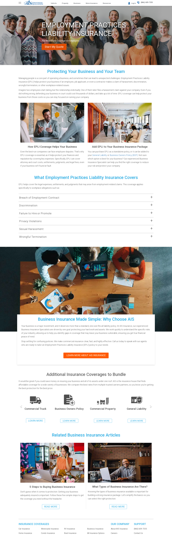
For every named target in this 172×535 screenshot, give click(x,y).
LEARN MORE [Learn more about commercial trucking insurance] (35, 421)
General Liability (99, 155)
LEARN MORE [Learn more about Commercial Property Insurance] (103, 421)
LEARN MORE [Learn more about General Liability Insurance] (136, 421)
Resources (107, 3)
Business (77, 3)
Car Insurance (24, 529)
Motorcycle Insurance (50, 529)
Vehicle (54, 3)
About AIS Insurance (119, 529)
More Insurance (91, 3)
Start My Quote (57, 47)
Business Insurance (95, 529)
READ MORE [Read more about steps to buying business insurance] (51, 506)
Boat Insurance (70, 533)
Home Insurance (25, 533)
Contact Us (138, 533)
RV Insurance (69, 529)
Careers (114, 533)
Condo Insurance (48, 533)
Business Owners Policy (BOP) (124, 155)
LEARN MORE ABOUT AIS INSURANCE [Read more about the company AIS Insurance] (86, 355)
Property (65, 3)
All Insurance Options (95, 533)
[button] (83, 198)
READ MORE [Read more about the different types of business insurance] (118, 506)
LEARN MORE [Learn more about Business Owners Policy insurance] (69, 421)
